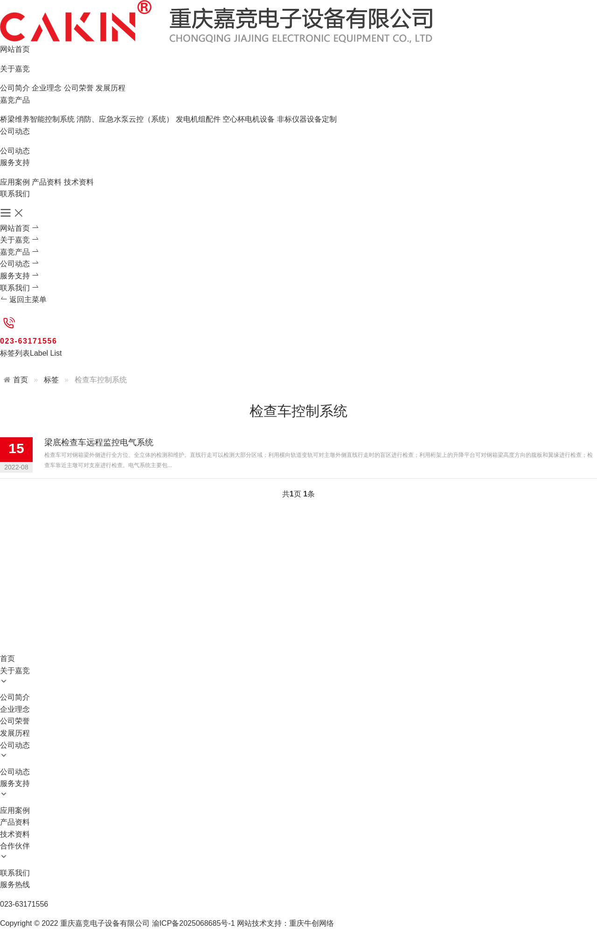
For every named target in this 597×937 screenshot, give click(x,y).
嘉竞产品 (15, 100)
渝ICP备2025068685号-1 (193, 923)
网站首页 (15, 49)
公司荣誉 (79, 88)
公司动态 (15, 131)
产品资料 (47, 182)
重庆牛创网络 (311, 923)
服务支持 (15, 162)
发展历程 (110, 88)
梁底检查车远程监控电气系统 (98, 442)
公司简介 (15, 88)
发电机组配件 (198, 119)
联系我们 (15, 194)
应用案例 (15, 182)
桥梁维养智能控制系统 (37, 119)
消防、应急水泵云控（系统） (125, 119)
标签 (51, 380)
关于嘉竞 (15, 69)
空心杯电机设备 (248, 119)
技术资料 (79, 182)
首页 (20, 380)
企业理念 (47, 88)
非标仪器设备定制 (307, 119)
